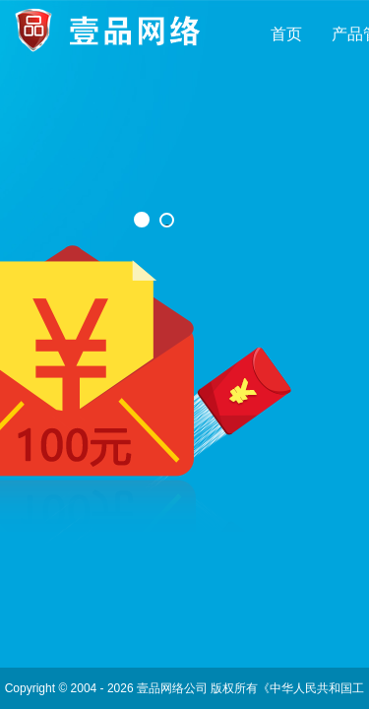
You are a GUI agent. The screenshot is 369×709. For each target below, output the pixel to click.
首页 (286, 34)
